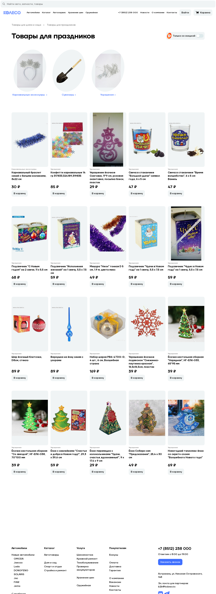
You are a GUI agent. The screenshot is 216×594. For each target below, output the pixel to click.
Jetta (17, 586)
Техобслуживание (87, 562)
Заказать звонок (170, 562)
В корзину (20, 193)
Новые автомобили (23, 554)
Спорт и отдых (53, 566)
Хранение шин (75, 12)
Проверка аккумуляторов (86, 568)
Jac (16, 578)
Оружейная (92, 12)
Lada (17, 566)
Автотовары (51, 554)
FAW (16, 582)
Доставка (115, 566)
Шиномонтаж (85, 554)
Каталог (46, 12)
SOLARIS (19, 574)
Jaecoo (18, 562)
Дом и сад (50, 562)
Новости (144, 12)
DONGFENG (21, 570)
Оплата (113, 562)
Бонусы (113, 554)
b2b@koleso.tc (167, 586)
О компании (158, 12)
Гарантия (115, 570)
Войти (185, 12)
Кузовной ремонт (87, 558)
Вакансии (115, 582)
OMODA (19, 558)
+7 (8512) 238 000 (128, 12)
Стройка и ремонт (55, 570)
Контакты (172, 12)
